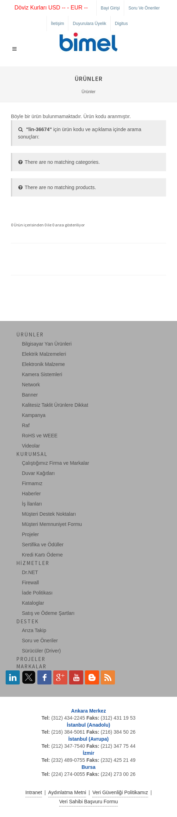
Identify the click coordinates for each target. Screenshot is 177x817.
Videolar (31, 446)
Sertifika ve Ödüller (42, 544)
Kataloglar (33, 603)
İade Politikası (37, 593)
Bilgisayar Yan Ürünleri (47, 344)
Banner (30, 395)
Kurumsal (32, 454)
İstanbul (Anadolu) (88, 725)
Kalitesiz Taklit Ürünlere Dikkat (55, 405)
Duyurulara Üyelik (89, 23)
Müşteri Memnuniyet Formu (52, 524)
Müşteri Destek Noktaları (49, 514)
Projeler (30, 534)
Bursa (88, 767)
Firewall (30, 582)
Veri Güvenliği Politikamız (120, 792)
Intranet (33, 792)
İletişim (57, 23)
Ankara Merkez (88, 711)
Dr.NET (30, 572)
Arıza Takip (34, 630)
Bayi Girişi (110, 8)
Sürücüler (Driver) (41, 651)
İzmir (88, 753)
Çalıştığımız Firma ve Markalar (55, 463)
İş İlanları (32, 504)
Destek (27, 621)
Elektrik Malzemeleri (44, 354)
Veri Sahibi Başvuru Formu (88, 801)
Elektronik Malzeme (43, 364)
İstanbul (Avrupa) (88, 739)
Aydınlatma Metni (67, 792)
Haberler (31, 493)
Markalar (31, 666)
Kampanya (33, 415)
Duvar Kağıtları (38, 473)
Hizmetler (32, 563)
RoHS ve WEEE (39, 435)
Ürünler (88, 91)
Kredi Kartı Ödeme (42, 555)
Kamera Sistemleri (42, 374)
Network (31, 384)
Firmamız (32, 483)
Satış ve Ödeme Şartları (48, 613)
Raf (26, 425)
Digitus (121, 23)
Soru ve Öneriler (144, 8)
